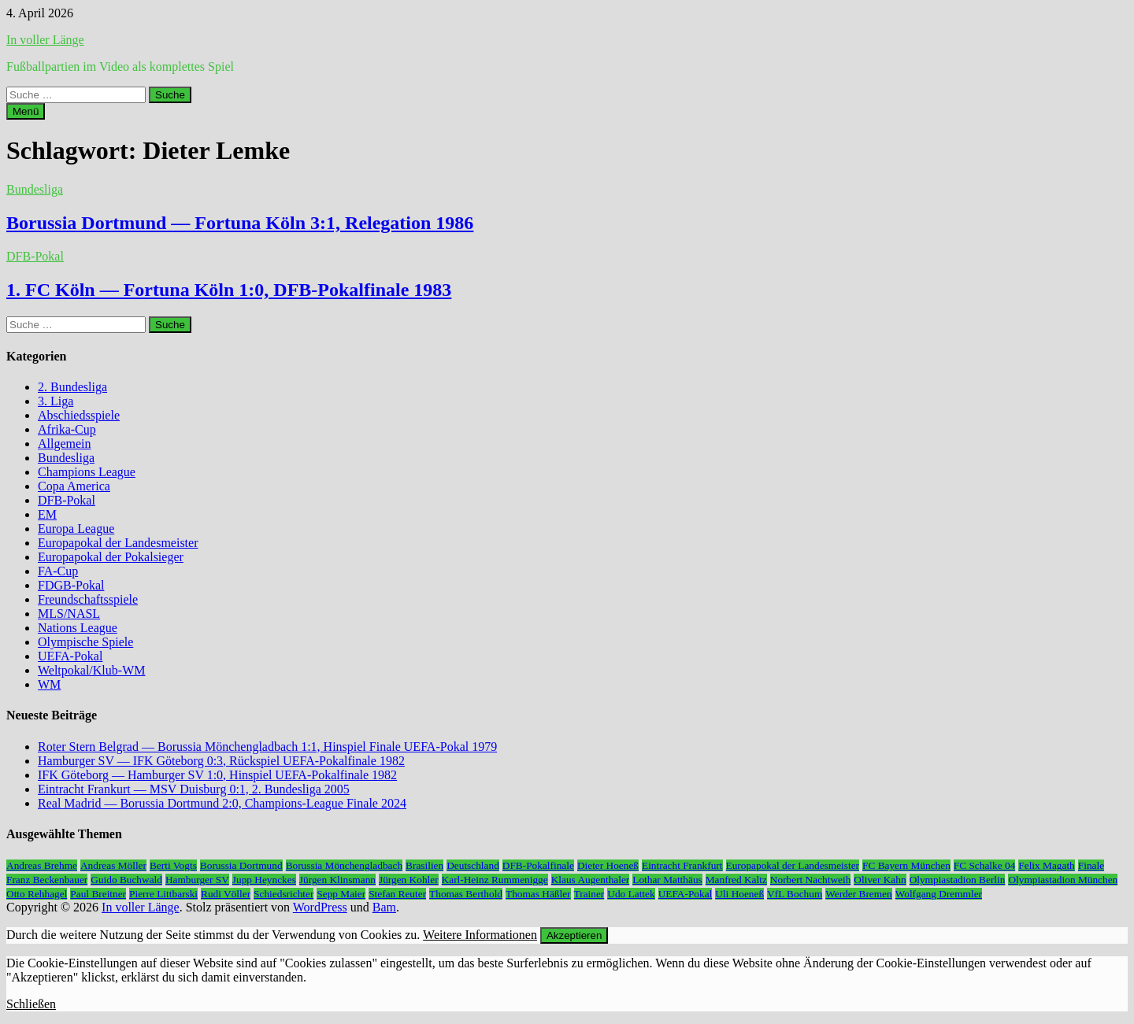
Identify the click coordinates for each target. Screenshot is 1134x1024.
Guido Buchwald (126, 879)
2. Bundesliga (72, 387)
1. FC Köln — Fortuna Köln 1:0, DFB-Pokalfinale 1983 (228, 289)
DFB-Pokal (35, 256)
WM (49, 684)
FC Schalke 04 (985, 865)
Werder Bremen (858, 894)
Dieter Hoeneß (608, 865)
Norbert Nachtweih (810, 879)
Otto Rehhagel (36, 894)
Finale (1091, 865)
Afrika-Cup (67, 429)
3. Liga (55, 401)
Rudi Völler (225, 894)
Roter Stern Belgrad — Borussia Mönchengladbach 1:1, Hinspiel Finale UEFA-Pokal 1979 (267, 746)
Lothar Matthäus (667, 879)
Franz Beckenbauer (46, 879)
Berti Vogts (173, 865)
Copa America (74, 486)
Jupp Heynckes (264, 879)
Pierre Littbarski (163, 894)
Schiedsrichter (283, 894)
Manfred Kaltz (736, 879)
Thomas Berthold (465, 894)
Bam (384, 907)
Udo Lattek (630, 894)
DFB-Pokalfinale (538, 865)
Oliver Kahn (880, 879)
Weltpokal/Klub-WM (91, 670)
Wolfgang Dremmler (938, 894)
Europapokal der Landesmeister (118, 542)
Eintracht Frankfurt (682, 865)
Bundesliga (34, 189)
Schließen (31, 1004)
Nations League (77, 627)
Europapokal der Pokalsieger (110, 557)
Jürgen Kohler (409, 879)
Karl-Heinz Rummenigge (495, 879)
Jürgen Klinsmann (337, 879)
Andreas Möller (113, 865)
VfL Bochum (794, 894)
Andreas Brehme (41, 865)
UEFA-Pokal (70, 656)
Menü (26, 111)
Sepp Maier (341, 894)
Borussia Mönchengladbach (344, 865)
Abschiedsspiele (79, 415)
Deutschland (473, 865)
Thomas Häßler (538, 894)
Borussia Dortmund (241, 865)
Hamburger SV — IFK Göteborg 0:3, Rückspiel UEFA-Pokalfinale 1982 (221, 760)
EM (47, 514)
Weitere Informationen (480, 934)
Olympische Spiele (85, 642)
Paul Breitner (98, 894)
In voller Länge (45, 39)
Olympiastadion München (1062, 879)
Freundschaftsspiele (88, 599)
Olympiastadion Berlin (958, 879)
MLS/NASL (69, 613)
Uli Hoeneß (739, 894)
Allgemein (64, 443)
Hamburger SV (197, 879)
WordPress (320, 907)
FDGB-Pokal (71, 585)
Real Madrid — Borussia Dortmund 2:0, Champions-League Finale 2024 (222, 803)
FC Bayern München (906, 865)
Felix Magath (1046, 865)
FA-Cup (58, 571)
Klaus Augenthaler (590, 879)
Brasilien (424, 865)
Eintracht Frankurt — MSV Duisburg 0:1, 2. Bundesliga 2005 (194, 789)
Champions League (86, 472)
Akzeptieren (574, 935)
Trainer (589, 894)
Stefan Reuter (397, 894)
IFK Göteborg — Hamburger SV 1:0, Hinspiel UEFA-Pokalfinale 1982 (217, 775)
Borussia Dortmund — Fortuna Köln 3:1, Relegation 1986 (239, 223)
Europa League (76, 528)
